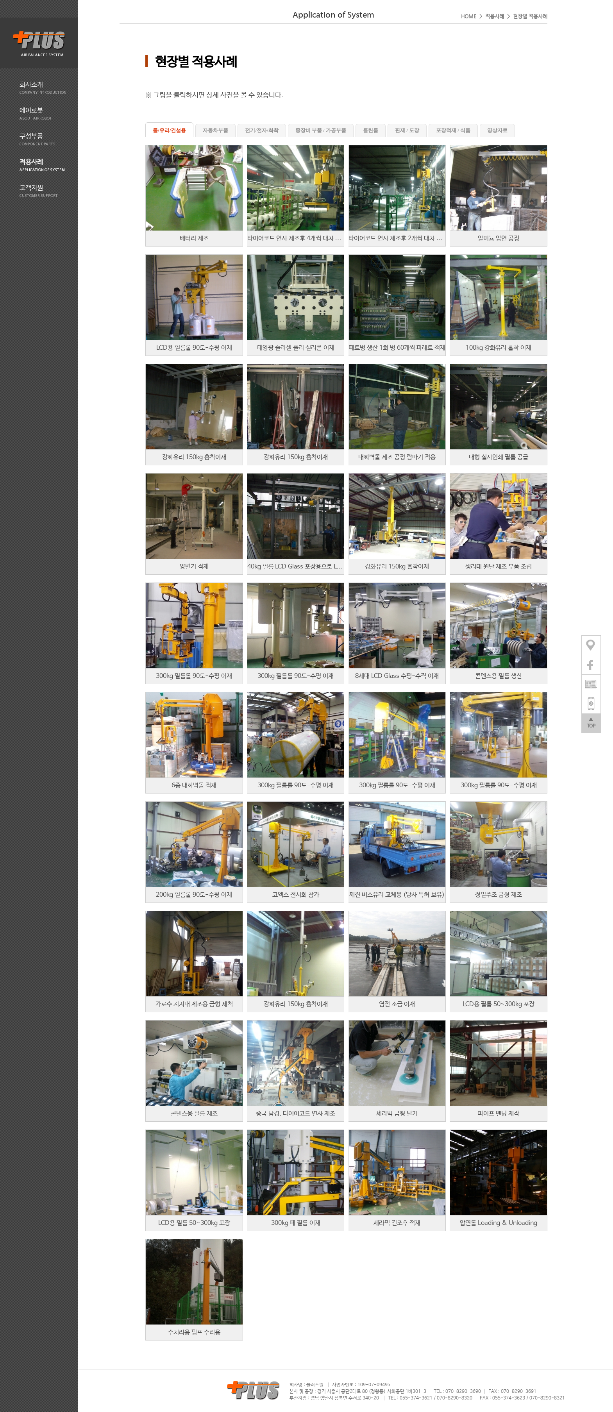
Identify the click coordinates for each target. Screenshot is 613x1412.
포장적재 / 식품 (453, 130)
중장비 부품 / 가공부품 (320, 130)
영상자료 (497, 130)
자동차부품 (215, 130)
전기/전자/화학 (261, 130)
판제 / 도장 (407, 130)
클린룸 (370, 130)
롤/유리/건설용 (169, 130)
